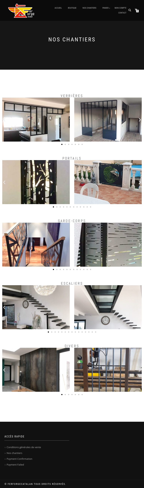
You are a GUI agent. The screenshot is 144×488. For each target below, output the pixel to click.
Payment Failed (15, 464)
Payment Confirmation (19, 458)
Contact (122, 13)
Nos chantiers (89, 8)
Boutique (72, 8)
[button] (4, 119)
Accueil (58, 8)
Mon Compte (120, 8)
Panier (105, 8)
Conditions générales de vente (24, 447)
